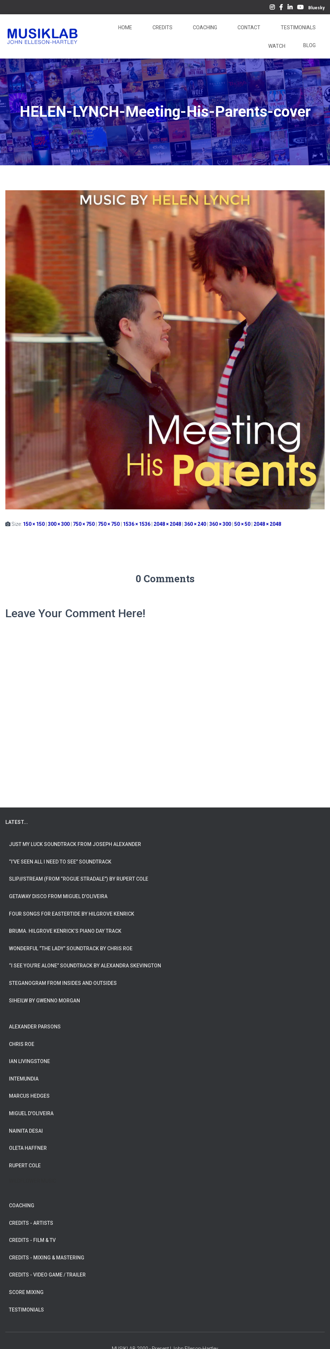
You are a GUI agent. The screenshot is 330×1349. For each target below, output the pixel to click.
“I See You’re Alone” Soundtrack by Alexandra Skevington (85, 965)
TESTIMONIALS (26, 1310)
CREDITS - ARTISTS (31, 1223)
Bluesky (316, 7)
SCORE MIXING (26, 1292)
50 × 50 (242, 524)
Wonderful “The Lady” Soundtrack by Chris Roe (70, 948)
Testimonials (298, 27)
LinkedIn (290, 8)
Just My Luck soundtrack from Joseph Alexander (75, 844)
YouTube (300, 8)
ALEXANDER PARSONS (35, 1027)
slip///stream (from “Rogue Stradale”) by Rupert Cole (78, 879)
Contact (248, 27)
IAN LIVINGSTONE (29, 1061)
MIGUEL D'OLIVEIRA (31, 1113)
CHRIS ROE (21, 1044)
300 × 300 (59, 524)
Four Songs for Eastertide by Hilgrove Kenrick (71, 914)
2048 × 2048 (167, 524)
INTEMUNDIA (24, 1079)
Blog (309, 45)
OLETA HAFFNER (28, 1148)
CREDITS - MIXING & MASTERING (46, 1257)
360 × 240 (195, 524)
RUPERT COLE (25, 1165)
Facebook (281, 8)
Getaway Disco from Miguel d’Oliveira (58, 896)
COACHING (21, 1205)
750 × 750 (84, 524)
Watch (276, 46)
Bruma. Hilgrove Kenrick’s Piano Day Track (65, 931)
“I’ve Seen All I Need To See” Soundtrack (60, 862)
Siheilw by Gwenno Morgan (44, 1000)
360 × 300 (220, 524)
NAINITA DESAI (26, 1131)
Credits (161, 27)
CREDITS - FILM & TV (32, 1240)
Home (124, 27)
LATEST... (16, 822)
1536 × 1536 (136, 524)
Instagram (272, 8)
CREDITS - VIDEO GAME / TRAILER (47, 1275)
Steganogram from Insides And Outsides (63, 983)
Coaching (204, 27)
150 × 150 (34, 524)
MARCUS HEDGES (29, 1096)
